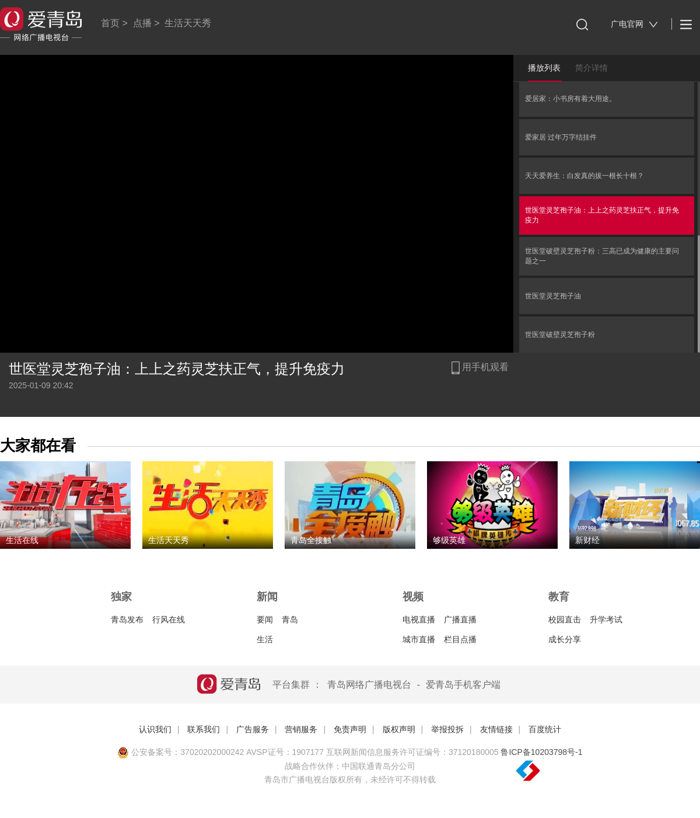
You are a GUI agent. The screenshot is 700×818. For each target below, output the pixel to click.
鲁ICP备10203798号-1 (541, 752)
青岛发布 (127, 619)
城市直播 (418, 639)
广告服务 (252, 729)
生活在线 (22, 540)
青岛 (290, 619)
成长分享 (564, 639)
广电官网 (634, 24)
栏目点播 (460, 639)
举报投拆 (447, 729)
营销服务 (301, 729)
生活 (265, 639)
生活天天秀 (187, 23)
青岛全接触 (310, 540)
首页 (110, 23)
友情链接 (496, 729)
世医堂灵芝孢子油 (553, 296)
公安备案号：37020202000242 (180, 752)
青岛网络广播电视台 (369, 685)
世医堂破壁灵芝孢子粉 (560, 334)
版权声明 (399, 729)
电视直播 (418, 619)
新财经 (587, 540)
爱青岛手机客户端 (463, 685)
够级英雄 (449, 540)
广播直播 (460, 619)
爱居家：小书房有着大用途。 (570, 99)
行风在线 (168, 619)
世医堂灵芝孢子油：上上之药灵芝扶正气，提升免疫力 (602, 215)
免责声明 (350, 729)
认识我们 (155, 729)
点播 (142, 23)
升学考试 (606, 619)
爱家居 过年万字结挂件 (561, 137)
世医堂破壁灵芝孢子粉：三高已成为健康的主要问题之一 (602, 256)
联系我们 (203, 729)
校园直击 (564, 619)
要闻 (265, 619)
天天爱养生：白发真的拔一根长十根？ (584, 176)
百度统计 (544, 729)
